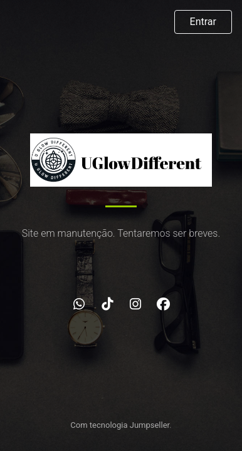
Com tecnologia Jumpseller (119, 425)
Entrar (203, 22)
